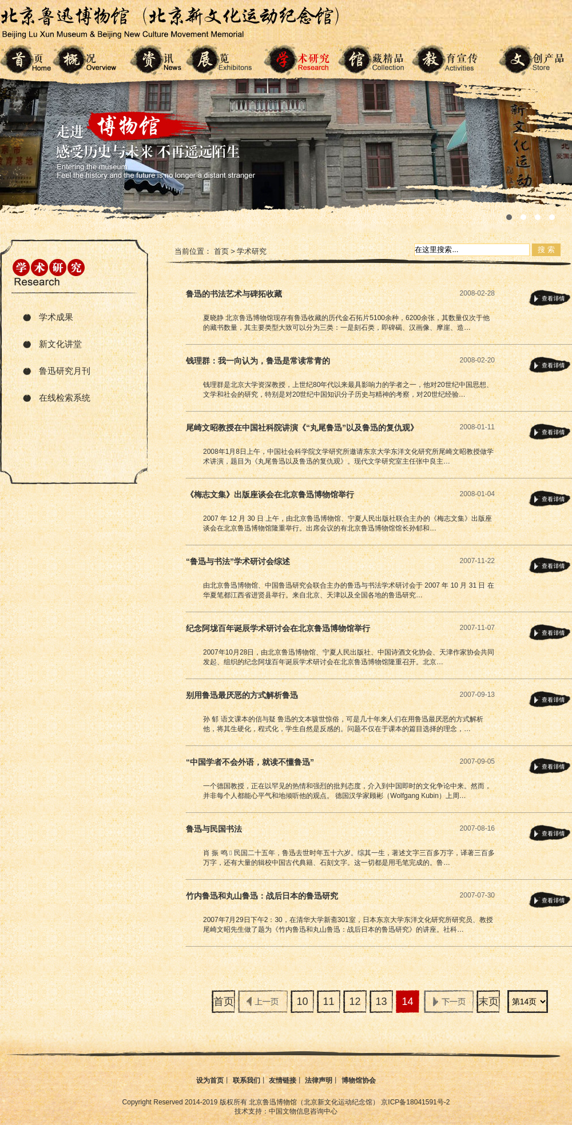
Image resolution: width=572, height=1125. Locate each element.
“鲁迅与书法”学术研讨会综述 (238, 561)
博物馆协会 (358, 1080)
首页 (221, 251)
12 (354, 1001)
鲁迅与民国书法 (214, 828)
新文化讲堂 (60, 344)
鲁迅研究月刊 (64, 371)
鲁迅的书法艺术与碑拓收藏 (234, 293)
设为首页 (210, 1080)
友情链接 (282, 1080)
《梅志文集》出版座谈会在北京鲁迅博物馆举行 (270, 494)
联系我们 (246, 1080)
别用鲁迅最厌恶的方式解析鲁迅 (242, 695)
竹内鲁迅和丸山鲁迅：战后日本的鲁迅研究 (262, 895)
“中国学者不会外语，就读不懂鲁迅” (250, 762)
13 (381, 1001)
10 (302, 1001)
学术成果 (56, 317)
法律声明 (318, 1080)
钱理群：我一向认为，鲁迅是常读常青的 (258, 360)
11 (328, 1001)
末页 (488, 1001)
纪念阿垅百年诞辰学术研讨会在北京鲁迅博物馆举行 (278, 628)
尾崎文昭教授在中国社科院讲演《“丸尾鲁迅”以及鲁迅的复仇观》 (302, 427)
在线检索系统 (64, 397)
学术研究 (252, 251)
